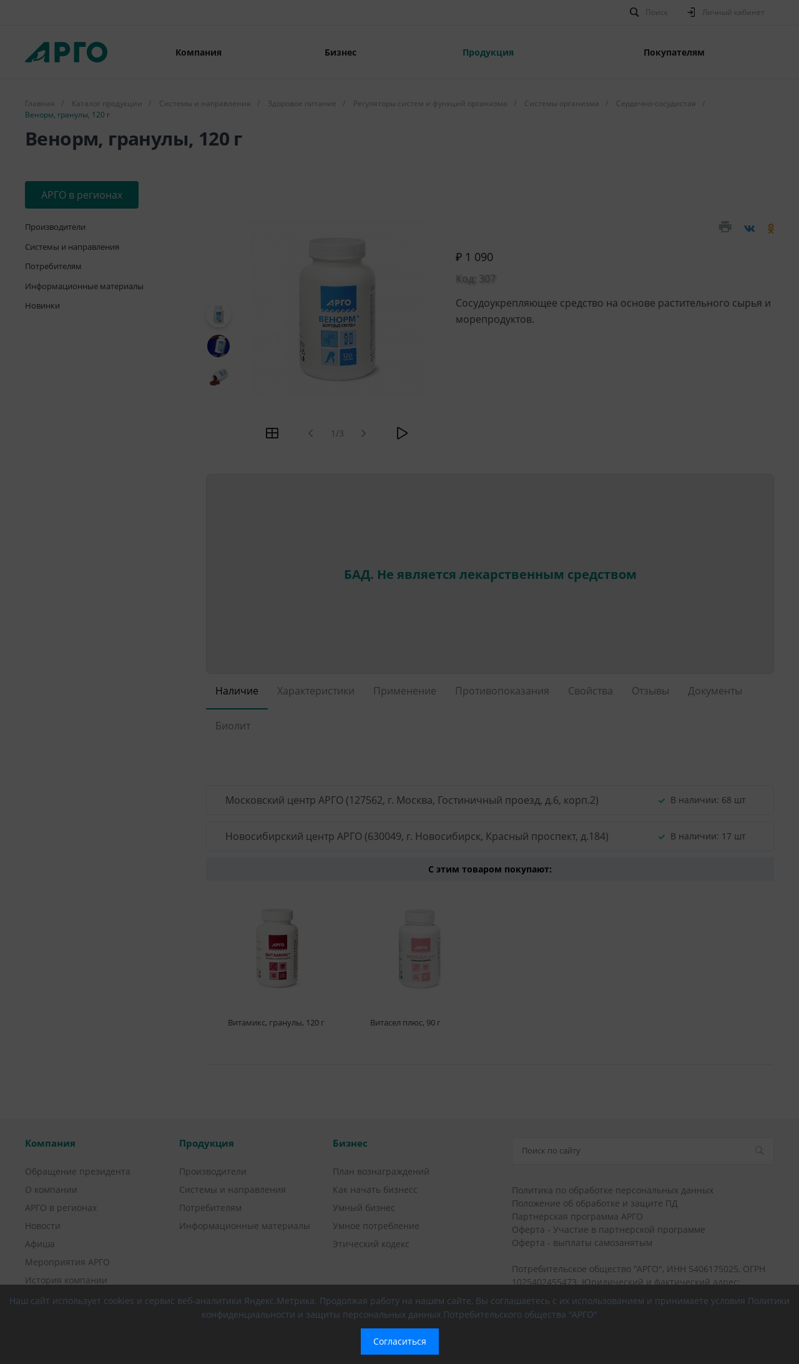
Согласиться (399, 1341)
